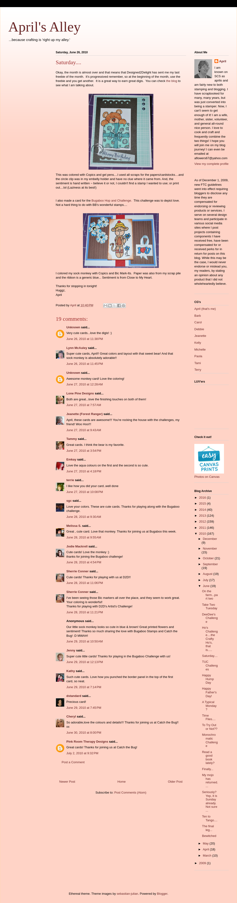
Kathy (70, 671)
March (207, 855)
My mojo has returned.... (210, 780)
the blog (171, 81)
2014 (203, 509)
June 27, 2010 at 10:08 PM (84, 492)
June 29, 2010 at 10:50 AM (84, 641)
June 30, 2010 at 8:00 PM (83, 732)
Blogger (162, 893)
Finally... (207, 769)
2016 (203, 497)
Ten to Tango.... (209, 818)
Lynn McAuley (76, 348)
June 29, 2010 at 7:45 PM (83, 707)
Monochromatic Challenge (210, 740)
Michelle (200, 349)
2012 (203, 521)
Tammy (71, 439)
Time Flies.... (208, 717)
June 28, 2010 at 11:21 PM (84, 612)
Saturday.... (210, 656)
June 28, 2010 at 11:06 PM (84, 583)
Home (122, 781)
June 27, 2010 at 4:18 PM (83, 471)
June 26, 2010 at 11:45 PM (84, 364)
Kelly (197, 342)
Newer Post (67, 781)
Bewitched (209, 836)
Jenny (70, 650)
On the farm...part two (210, 594)
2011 (203, 527)
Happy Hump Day (208, 678)
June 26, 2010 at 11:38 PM (84, 339)
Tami (197, 363)
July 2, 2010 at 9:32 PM (82, 753)
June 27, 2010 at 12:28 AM (84, 384)
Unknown (73, 327)
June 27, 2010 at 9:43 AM (83, 430)
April (222, 61)
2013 (203, 515)
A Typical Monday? (209, 705)
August (208, 574)
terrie (70, 480)
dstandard (73, 696)
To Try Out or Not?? (209, 727)
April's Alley (44, 27)
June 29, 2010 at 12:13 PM (84, 662)
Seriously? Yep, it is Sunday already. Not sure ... (209, 801)
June (206, 586)
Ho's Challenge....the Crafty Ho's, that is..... (210, 639)
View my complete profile (211, 164)
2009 (203, 863)
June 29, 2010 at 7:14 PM (83, 687)
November (210, 548)
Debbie (199, 329)
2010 (203, 533)
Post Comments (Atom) (130, 792)
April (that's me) (205, 309)
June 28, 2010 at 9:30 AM (83, 517)
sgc (69, 500)
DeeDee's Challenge (210, 618)
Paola (198, 356)
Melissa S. (73, 526)
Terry (197, 369)
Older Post (175, 781)
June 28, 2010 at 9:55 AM (83, 537)
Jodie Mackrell (77, 546)
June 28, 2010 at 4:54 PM (83, 562)
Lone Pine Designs (80, 393)
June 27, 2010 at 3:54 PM (83, 450)
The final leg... (208, 828)
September (210, 564)
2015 (203, 503)
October (209, 558)
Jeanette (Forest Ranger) (85, 414)
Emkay (71, 459)
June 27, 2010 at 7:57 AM (83, 405)
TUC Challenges (210, 665)
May (206, 843)
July (206, 580)
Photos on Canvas (206, 477)
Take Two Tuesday (209, 606)
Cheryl (71, 716)
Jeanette (200, 336)
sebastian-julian (127, 893)
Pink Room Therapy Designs (87, 741)
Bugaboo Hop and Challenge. (111, 200)
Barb (197, 315)
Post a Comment (73, 762)
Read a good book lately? (208, 757)
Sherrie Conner (77, 571)
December (210, 539)
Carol (198, 322)
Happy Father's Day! (209, 692)
